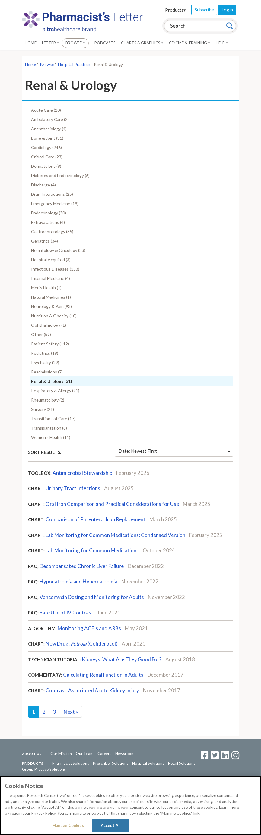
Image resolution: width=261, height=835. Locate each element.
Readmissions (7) (47, 371)
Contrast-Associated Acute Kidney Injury (92, 690)
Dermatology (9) (46, 166)
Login (227, 9)
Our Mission (61, 753)
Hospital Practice (74, 64)
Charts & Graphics (142, 42)
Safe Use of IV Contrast (66, 612)
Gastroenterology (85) (52, 231)
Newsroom (125, 753)
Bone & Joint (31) (47, 138)
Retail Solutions (181, 763)
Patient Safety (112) (50, 343)
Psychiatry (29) (45, 362)
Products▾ (175, 10)
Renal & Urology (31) (51, 381)
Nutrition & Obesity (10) (54, 315)
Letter (50, 42)
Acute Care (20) (46, 110)
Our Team (85, 753)
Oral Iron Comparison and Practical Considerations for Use (112, 504)
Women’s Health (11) (50, 437)
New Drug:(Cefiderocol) (82, 643)
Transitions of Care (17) (53, 418)
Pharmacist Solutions (70, 763)
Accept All (111, 825)
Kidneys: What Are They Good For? (121, 659)
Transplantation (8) (49, 427)
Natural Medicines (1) (51, 297)
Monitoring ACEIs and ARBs (89, 628)
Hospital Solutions (148, 763)
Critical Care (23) (46, 156)
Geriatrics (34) (44, 240)
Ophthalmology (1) (48, 325)
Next (71, 712)
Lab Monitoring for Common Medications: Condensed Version (115, 535)
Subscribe (204, 9)
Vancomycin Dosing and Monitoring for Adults (92, 597)
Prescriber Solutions (110, 763)
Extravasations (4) (48, 222)
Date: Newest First (174, 451)
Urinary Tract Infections (73, 488)
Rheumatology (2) (47, 399)
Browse (75, 42)
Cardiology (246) (46, 147)
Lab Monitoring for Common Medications (92, 550)
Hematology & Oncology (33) (58, 250)
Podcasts (105, 42)
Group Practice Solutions (44, 769)
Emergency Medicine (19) (54, 203)
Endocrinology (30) (48, 212)
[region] (130, 805)
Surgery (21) (42, 409)
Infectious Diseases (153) (55, 268)
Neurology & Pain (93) (51, 306)
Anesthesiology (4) (49, 128)
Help (222, 42)
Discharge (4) (43, 184)
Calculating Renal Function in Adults (103, 674)
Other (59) (41, 334)
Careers (104, 753)
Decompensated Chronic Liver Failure (82, 566)
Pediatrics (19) (44, 353)
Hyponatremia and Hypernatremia (78, 581)
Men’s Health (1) (46, 287)
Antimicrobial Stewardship (82, 473)
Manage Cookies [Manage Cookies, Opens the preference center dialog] (68, 825)
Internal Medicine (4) (50, 278)
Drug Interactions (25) (52, 194)
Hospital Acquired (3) (51, 259)
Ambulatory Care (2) (50, 119)
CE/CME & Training (189, 42)
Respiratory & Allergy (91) (55, 390)
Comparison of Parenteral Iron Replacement (95, 519)
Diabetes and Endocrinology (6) (60, 175)
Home (31, 42)
